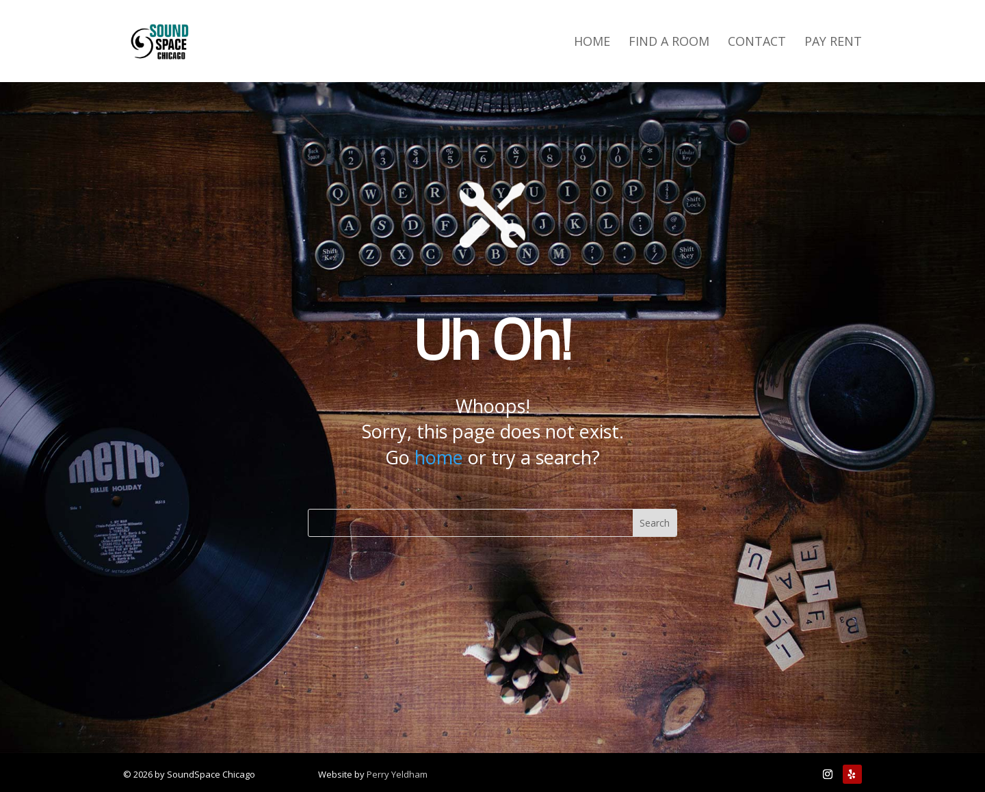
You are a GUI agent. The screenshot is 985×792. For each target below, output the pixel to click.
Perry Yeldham (397, 774)
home (439, 457)
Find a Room (669, 42)
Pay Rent (833, 42)
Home (592, 42)
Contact (757, 42)
